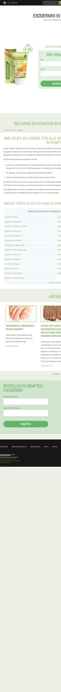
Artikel (54, 447)
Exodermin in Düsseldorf (13, 221)
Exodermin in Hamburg (13, 235)
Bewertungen (35, 447)
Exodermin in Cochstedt (13, 240)
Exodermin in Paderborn (13, 259)
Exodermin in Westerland (13, 273)
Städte (46, 447)
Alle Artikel (56, 374)
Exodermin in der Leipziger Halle (16, 250)
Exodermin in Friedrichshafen (15, 245)
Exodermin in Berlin (11, 217)
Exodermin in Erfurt (11, 268)
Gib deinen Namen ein (10, 396)
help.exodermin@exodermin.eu (9, 457)
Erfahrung (4, 447)
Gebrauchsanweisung (19, 447)
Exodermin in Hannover (13, 231)
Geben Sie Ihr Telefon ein (11, 408)
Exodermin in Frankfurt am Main (16, 226)
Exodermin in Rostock (12, 264)
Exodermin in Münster (12, 254)
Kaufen (26, 424)
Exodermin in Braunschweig (14, 278)
